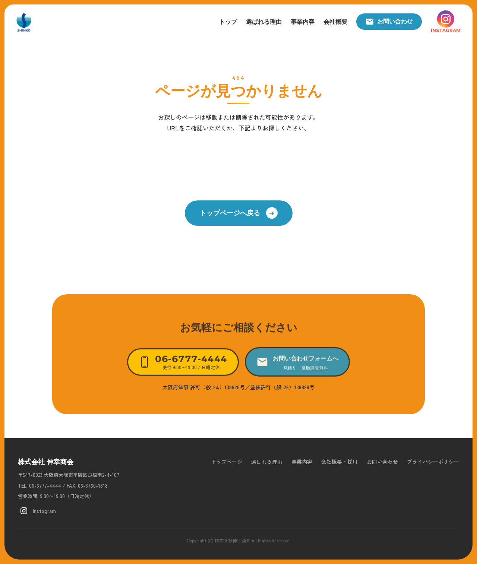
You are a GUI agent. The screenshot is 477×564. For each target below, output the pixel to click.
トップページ (226, 461)
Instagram (37, 511)
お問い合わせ (389, 21)
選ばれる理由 (264, 21)
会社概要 (335, 21)
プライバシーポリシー (433, 461)
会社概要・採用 (339, 461)
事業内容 (303, 21)
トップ (228, 21)
